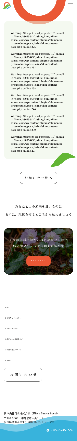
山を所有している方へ (20, 318)
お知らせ (11, 360)
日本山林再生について (20, 349)
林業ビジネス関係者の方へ (23, 339)
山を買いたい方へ (17, 328)
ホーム (9, 307)
